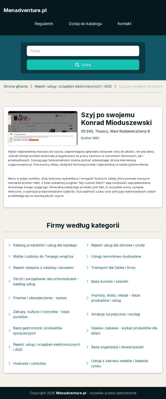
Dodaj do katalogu (85, 23)
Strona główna (15, 86)
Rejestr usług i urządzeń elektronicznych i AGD (73, 86)
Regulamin (44, 23)
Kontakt (124, 23)
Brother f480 (90, 138)
